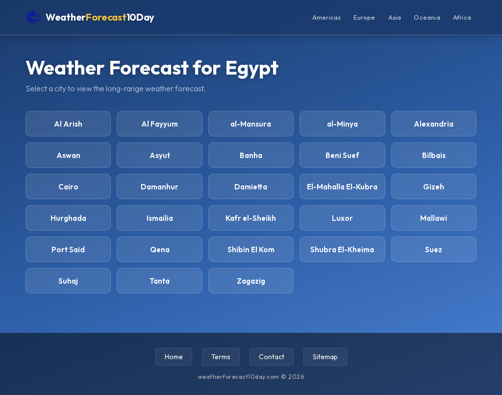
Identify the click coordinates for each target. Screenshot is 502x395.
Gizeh (433, 186)
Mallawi (433, 218)
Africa (462, 17)
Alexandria (433, 124)
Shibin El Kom (251, 249)
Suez (433, 249)
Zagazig (251, 281)
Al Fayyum (159, 124)
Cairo (68, 186)
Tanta (160, 281)
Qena (160, 249)
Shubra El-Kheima (342, 249)
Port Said (68, 249)
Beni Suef (342, 155)
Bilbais (434, 155)
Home (174, 356)
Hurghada (68, 218)
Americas (326, 17)
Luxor (342, 218)
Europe (364, 17)
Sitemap (325, 356)
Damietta (250, 186)
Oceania (427, 17)
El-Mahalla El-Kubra (342, 186)
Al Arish (68, 124)
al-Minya (342, 124)
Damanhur (159, 186)
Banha (251, 155)
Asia (395, 17)
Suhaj (68, 281)
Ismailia (160, 218)
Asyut (160, 155)
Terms (220, 356)
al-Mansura (250, 124)
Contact (271, 356)
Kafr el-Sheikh (251, 218)
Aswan (68, 155)
